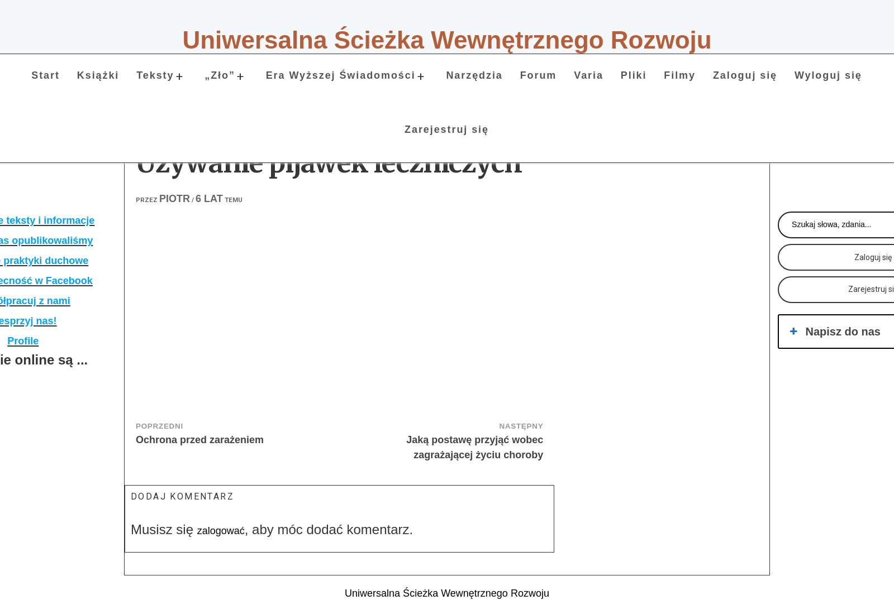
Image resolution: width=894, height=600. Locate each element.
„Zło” (220, 75)
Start (45, 75)
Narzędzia (474, 75)
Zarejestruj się (447, 129)
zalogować (221, 530)
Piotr (174, 198)
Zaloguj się (745, 75)
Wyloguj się (828, 75)
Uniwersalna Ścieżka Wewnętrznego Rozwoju (446, 40)
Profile (23, 341)
